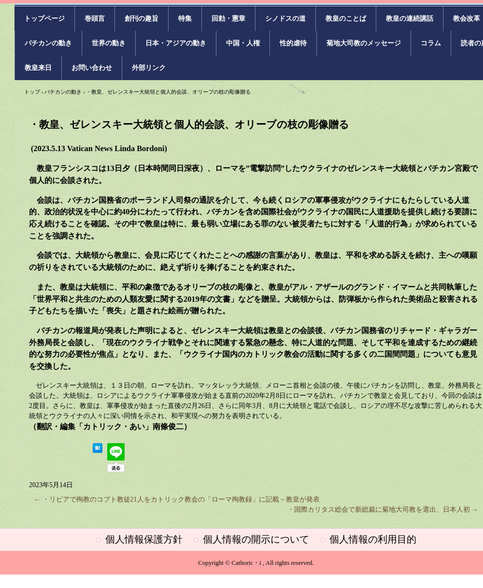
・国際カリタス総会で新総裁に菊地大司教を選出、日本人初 (383, 509)
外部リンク (149, 67)
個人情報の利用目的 (372, 539)
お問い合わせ (91, 67)
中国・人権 (243, 43)
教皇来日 (38, 67)
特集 (185, 18)
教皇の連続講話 (409, 18)
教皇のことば (346, 18)
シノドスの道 (285, 18)
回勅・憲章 (228, 18)
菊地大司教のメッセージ (364, 43)
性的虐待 (293, 43)
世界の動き (109, 43)
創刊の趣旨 (141, 18)
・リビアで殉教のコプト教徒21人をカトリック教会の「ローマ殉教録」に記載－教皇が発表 (177, 499)
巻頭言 (95, 18)
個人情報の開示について (256, 539)
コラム (431, 43)
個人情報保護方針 (144, 539)
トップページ (44, 18)
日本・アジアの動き (175, 43)
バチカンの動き (48, 43)
